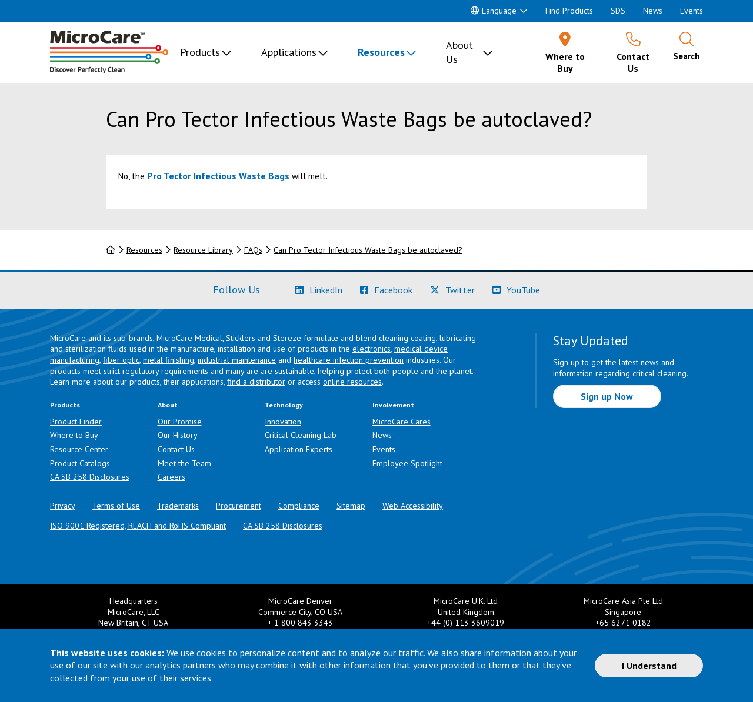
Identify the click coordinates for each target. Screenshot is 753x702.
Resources (381, 52)
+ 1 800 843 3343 (300, 622)
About (168, 404)
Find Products (569, 10)
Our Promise (180, 421)
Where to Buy (74, 435)
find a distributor (256, 381)
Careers (171, 477)
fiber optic (121, 360)
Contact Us (176, 449)
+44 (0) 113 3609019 (465, 622)
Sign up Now (607, 396)
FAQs (253, 250)
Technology (284, 404)
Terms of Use (116, 505)
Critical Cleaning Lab (300, 435)
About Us (459, 52)
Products (200, 52)
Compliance (298, 505)
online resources (352, 381)
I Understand (649, 665)
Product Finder (76, 421)
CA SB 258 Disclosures (89, 477)
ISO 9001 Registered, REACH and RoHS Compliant (138, 525)
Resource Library (203, 250)
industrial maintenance (237, 360)
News (652, 10)
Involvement (393, 404)
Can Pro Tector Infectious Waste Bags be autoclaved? (368, 250)
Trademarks (178, 505)
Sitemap (350, 505)
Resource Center (79, 449)
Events (691, 10)
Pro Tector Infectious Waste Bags (218, 176)
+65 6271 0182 (623, 622)
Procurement (238, 505)
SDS (618, 10)
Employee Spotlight (407, 463)
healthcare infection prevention (349, 360)
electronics (371, 348)
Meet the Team (184, 463)
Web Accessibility (412, 505)
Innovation (283, 421)
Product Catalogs (80, 463)
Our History (178, 435)
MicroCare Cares (401, 421)
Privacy (62, 505)
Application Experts (298, 449)
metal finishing (168, 360)
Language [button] (494, 10)
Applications (288, 52)
